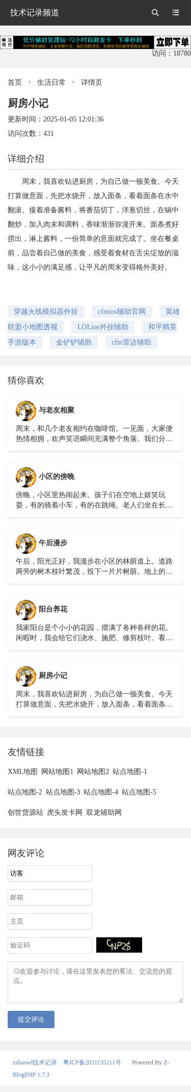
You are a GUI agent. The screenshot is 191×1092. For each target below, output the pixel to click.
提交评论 (31, 1025)
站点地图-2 (25, 792)
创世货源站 (25, 812)
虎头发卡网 (65, 812)
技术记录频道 (34, 12)
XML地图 (23, 771)
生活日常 (51, 82)
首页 (15, 82)
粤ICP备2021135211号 (92, 1068)
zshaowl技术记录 (35, 1068)
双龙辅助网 (104, 812)
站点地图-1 (130, 771)
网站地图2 (93, 771)
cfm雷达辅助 (131, 342)
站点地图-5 (139, 792)
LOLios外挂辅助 (102, 327)
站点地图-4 (101, 792)
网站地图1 (57, 771)
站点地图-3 (63, 792)
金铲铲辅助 (74, 342)
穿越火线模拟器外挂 (46, 312)
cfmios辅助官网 (122, 312)
